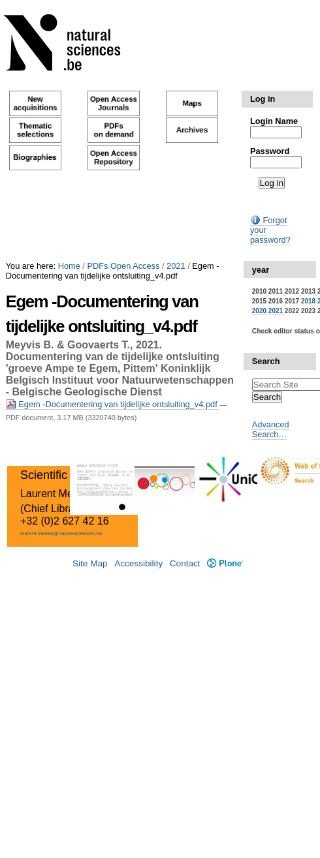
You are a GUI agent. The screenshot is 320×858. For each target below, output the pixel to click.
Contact (185, 563)
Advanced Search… (270, 429)
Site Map (90, 563)
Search (266, 361)
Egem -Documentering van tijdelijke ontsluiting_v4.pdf (113, 404)
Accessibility (138, 563)
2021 (176, 266)
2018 (308, 301)
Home (69, 266)
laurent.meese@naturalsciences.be (61, 533)
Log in (262, 99)
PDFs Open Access (123, 266)
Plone (225, 563)
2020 (259, 310)
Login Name (274, 121)
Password (269, 151)
